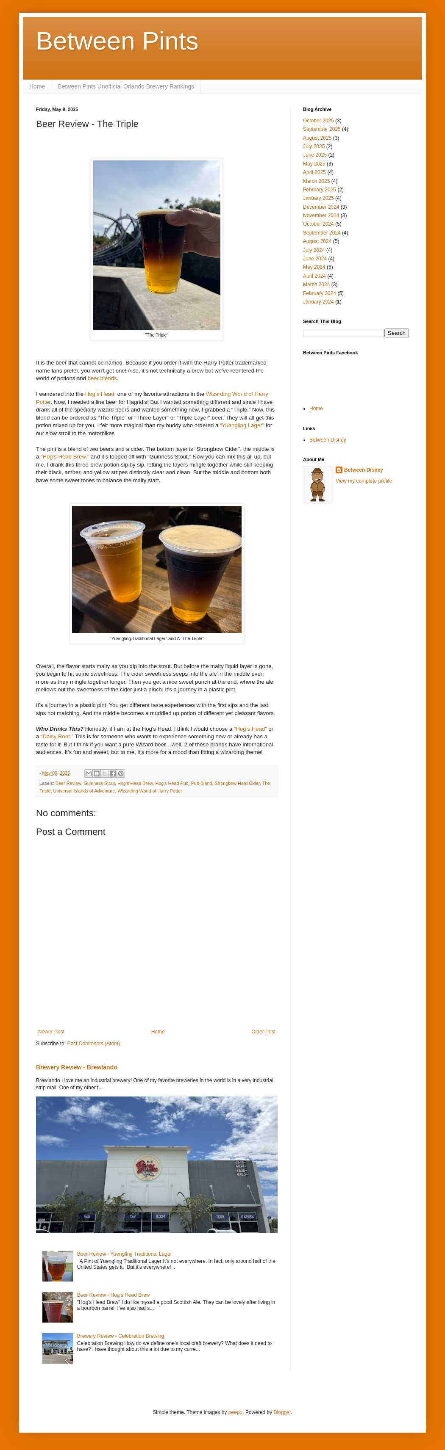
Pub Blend (201, 783)
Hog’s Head (99, 394)
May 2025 (314, 164)
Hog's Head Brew (135, 783)
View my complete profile (364, 481)
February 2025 (319, 190)
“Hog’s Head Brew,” (65, 456)
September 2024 (322, 233)
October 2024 (318, 224)
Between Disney (327, 440)
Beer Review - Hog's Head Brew (113, 1295)
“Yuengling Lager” (242, 425)
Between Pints (117, 41)
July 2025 (314, 146)
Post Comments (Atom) (93, 1044)
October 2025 (318, 121)
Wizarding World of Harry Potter (149, 790)
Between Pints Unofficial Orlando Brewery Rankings (126, 86)
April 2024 (314, 276)
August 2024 (317, 241)
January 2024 (318, 302)
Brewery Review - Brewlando (76, 1067)
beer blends (102, 378)
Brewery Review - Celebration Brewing (120, 1336)
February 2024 (319, 293)
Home (37, 86)
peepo (235, 1412)
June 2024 (315, 259)
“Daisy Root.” (57, 736)
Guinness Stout (99, 783)
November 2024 (321, 215)
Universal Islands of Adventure (84, 790)
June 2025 (315, 155)
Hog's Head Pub (171, 783)
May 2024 (314, 267)
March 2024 (316, 284)
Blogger (282, 1412)
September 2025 (322, 129)
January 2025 (318, 198)
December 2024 (321, 207)
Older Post (263, 1032)
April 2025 (314, 172)
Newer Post (51, 1032)
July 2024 (314, 250)
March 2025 (316, 181)
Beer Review (68, 783)
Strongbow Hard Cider (237, 783)
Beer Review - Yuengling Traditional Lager (124, 1254)
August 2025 (317, 138)
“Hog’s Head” (251, 729)
